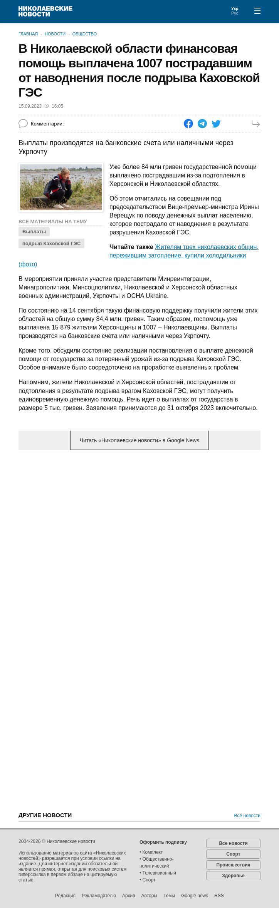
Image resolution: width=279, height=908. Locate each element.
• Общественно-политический (157, 862)
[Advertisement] (139, 516)
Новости (55, 34)
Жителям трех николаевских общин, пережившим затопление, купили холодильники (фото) (138, 255)
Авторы (149, 895)
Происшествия (233, 865)
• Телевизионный (158, 873)
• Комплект (151, 852)
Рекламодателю (99, 895)
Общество (84, 34)
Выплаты (34, 231)
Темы (169, 895)
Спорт (233, 854)
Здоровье (233, 875)
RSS (219, 895)
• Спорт (147, 880)
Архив (128, 895)
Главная (28, 34)
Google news (194, 895)
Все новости (247, 815)
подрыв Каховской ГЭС (51, 243)
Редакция (65, 895)
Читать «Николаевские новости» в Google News (139, 440)
